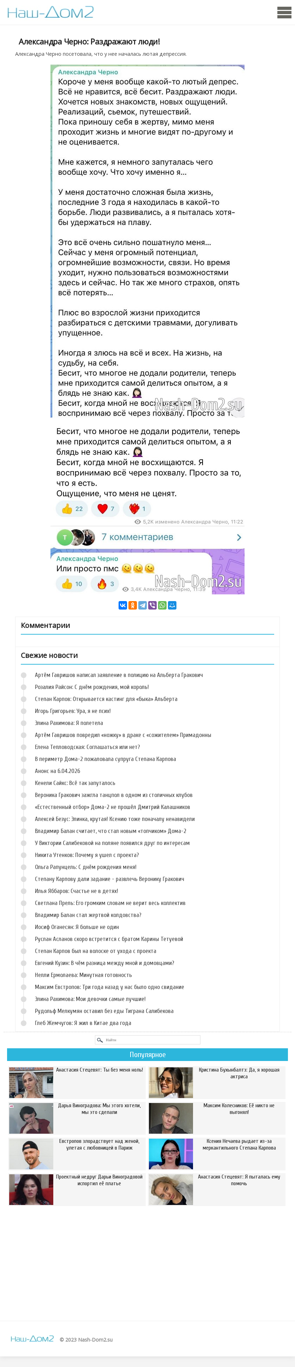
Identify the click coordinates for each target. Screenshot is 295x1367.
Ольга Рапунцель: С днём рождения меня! (86, 867)
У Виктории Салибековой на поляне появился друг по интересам (112, 843)
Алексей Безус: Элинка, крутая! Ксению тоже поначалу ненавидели (115, 819)
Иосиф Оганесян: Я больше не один (77, 927)
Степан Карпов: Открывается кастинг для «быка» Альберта (106, 699)
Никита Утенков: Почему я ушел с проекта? (87, 855)
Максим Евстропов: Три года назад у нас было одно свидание (109, 987)
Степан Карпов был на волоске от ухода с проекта (95, 951)
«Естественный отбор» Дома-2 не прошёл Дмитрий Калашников (112, 807)
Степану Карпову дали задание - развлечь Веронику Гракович (109, 879)
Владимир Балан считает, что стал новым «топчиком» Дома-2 (110, 831)
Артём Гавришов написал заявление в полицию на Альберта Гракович (119, 675)
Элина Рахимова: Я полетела (69, 723)
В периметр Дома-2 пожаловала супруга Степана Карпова (105, 759)
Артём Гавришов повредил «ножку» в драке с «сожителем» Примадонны (123, 735)
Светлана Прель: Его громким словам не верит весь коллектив (110, 903)
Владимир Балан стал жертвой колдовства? (88, 915)
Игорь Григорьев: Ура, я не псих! (73, 711)
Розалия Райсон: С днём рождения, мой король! (92, 687)
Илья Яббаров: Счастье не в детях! (76, 891)
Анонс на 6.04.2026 (57, 771)
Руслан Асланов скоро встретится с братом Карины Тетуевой (109, 939)
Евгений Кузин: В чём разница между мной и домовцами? (104, 963)
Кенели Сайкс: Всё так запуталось (75, 783)
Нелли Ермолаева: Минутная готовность (83, 975)
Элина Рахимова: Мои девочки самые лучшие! (90, 999)
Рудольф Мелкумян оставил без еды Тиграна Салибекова (104, 1011)
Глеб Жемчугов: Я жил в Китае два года (83, 1023)
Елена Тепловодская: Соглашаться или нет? (87, 747)
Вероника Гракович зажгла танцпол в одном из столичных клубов (114, 795)
